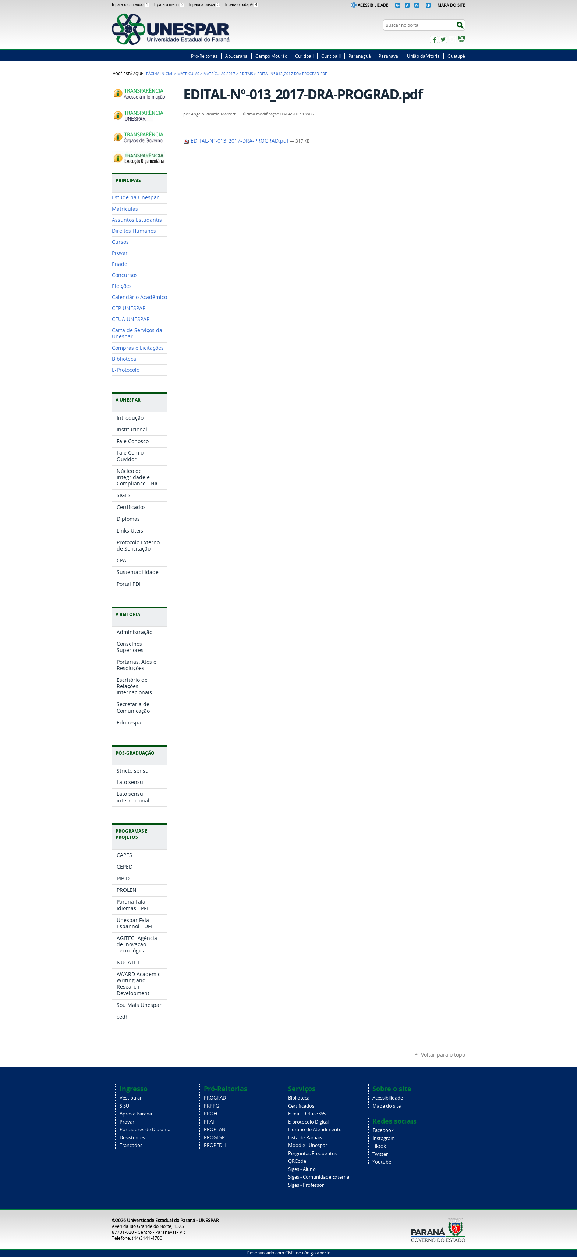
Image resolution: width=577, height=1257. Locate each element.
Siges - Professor (306, 1185)
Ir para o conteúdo (131, 4)
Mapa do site (386, 1106)
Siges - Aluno (302, 1169)
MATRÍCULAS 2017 (219, 73)
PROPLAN (215, 1129)
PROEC (211, 1114)
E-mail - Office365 (307, 1114)
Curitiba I (304, 56)
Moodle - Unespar (307, 1145)
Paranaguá (359, 56)
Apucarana (236, 56)
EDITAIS (246, 73)
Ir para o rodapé (242, 4)
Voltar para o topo (443, 1054)
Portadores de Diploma (145, 1129)
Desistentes (132, 1138)
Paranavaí (389, 56)
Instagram (452, 39)
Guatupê (456, 56)
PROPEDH (215, 1145)
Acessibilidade (373, 5)
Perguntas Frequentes (312, 1153)
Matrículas (188, 73)
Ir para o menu (169, 4)
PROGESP (214, 1138)
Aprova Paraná (136, 1114)
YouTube (461, 39)
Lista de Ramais (305, 1138)
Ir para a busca (205, 4)
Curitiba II (331, 56)
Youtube (381, 1162)
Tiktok (379, 1146)
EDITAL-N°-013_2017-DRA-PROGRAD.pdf (236, 141)
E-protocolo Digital (308, 1122)
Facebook (434, 39)
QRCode (297, 1161)
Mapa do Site (451, 5)
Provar (127, 1122)
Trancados (131, 1145)
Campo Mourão (271, 56)
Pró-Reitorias (204, 56)
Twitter (443, 39)
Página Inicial (159, 73)
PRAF (209, 1122)
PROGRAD (215, 1098)
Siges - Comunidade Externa (318, 1177)
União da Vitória (423, 56)
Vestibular (131, 1098)
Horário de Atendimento (315, 1129)
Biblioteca (298, 1098)
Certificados (301, 1106)
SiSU (124, 1106)
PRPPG (211, 1106)
